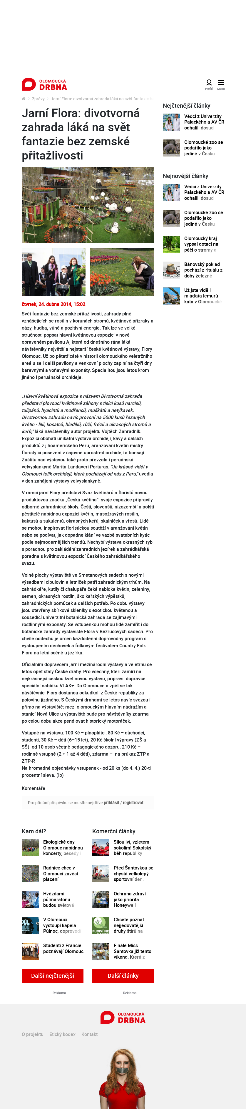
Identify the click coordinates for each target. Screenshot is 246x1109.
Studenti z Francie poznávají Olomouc (63, 948)
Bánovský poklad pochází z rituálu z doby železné (203, 270)
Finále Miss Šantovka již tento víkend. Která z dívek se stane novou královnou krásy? (132, 960)
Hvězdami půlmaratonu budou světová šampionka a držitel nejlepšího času (61, 908)
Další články (123, 976)
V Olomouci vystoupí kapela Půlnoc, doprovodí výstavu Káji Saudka (62, 931)
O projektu (32, 1034)
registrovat (133, 802)
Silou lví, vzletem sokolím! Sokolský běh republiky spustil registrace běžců (132, 853)
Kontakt (89, 1034)
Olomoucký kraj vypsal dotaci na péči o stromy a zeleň (201, 247)
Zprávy (38, 99)
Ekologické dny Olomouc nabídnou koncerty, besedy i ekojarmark (63, 850)
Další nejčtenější (52, 976)
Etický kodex (62, 1034)
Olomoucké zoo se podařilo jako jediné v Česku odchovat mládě (203, 150)
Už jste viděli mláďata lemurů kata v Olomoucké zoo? (203, 298)
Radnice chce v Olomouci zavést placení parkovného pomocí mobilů (60, 879)
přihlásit (111, 802)
